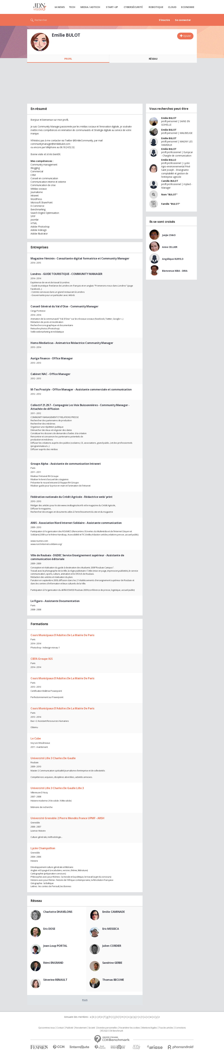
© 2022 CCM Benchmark (112, 1031)
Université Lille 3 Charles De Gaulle (53, 758)
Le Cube (36, 738)
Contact (60, 1028)
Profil (68, 58)
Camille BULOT (169, 180)
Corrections (180, 1028)
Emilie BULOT (168, 118)
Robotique (156, 7)
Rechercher (40, 20)
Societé (92, 1028)
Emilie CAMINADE (113, 912)
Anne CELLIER (169, 247)
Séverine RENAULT (55, 980)
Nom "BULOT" (169, 194)
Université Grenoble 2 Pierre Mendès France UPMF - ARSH (67, 818)
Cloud (172, 7)
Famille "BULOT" (170, 203)
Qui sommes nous (46, 1028)
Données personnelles (107, 1028)
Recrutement (81, 1028)
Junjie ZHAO (168, 235)
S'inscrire (164, 20)
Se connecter (183, 20)
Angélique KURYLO (172, 258)
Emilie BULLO (168, 159)
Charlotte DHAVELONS (57, 912)
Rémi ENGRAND (53, 963)
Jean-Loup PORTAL (55, 946)
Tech (72, 7)
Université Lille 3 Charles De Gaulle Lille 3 (57, 788)
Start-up (112, 7)
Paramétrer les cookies (129, 1028)
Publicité (69, 1028)
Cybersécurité (133, 7)
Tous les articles (166, 1028)
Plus (84, 999)
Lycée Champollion (43, 848)
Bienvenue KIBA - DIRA (174, 270)
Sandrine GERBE (112, 963)
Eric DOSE (49, 929)
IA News (60, 7)
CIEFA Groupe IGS (41, 659)
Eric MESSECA (110, 929)
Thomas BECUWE (113, 980)
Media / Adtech (90, 7)
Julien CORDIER (111, 946)
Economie (187, 7)
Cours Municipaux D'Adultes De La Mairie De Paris (62, 635)
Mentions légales (149, 1028)
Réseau (153, 58)
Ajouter (187, 35)
